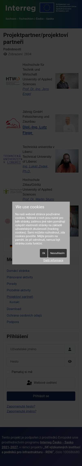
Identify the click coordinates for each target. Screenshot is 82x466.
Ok (43, 253)
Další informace (53, 260)
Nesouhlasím (57, 253)
